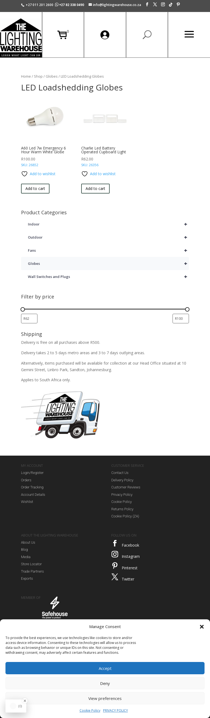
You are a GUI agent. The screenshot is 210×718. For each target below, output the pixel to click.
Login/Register (32, 473)
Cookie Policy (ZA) (125, 516)
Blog (24, 549)
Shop (38, 76)
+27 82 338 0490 (70, 5)
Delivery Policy (122, 480)
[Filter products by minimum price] (29, 318)
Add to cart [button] (35, 188)
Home (26, 76)
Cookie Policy (90, 710)
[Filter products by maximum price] (181, 318)
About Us (28, 542)
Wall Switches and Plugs (108, 276)
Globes (52, 76)
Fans (108, 250)
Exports (27, 578)
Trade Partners (32, 571)
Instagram (131, 556)
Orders (26, 480)
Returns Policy (122, 509)
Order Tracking (32, 487)
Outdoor (108, 237)
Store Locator (31, 564)
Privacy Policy (121, 495)
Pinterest (130, 567)
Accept (105, 668)
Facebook (130, 545)
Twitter (128, 579)
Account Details (33, 495)
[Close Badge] (25, 701)
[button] (202, 626)
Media (26, 557)
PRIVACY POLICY (115, 710)
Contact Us (120, 473)
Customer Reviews (125, 487)
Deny (105, 683)
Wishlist (27, 502)
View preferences (105, 698)
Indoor (108, 224)
